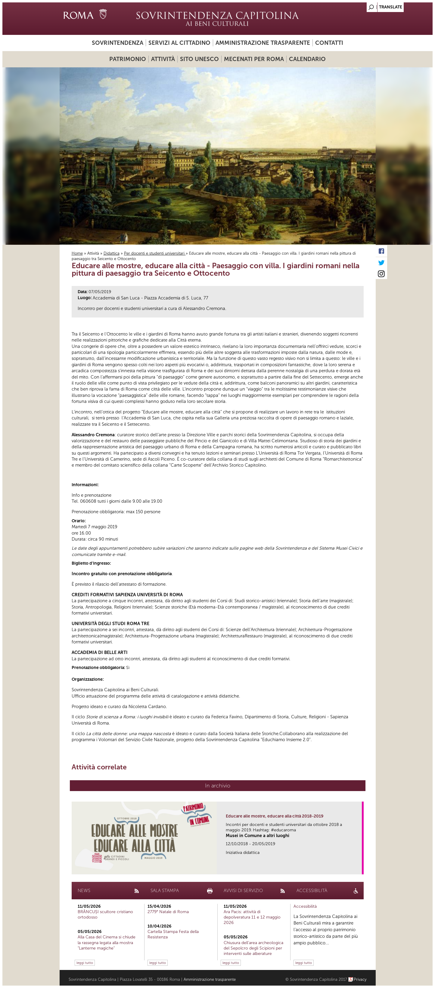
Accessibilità (305, 906)
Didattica (112, 253)
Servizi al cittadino (179, 42)
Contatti (329, 42)
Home (77, 253)
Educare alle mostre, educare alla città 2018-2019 (274, 816)
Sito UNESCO (199, 59)
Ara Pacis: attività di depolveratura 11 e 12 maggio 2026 (252, 917)
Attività (163, 59)
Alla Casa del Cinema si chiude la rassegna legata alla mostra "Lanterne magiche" (106, 942)
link (359, 867)
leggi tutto (84, 963)
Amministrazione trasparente (263, 42)
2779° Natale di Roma (168, 911)
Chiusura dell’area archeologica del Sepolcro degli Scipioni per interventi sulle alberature (253, 948)
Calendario (307, 59)
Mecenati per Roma (254, 59)
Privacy (360, 979)
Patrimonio (127, 59)
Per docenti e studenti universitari (155, 253)
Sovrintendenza (117, 42)
